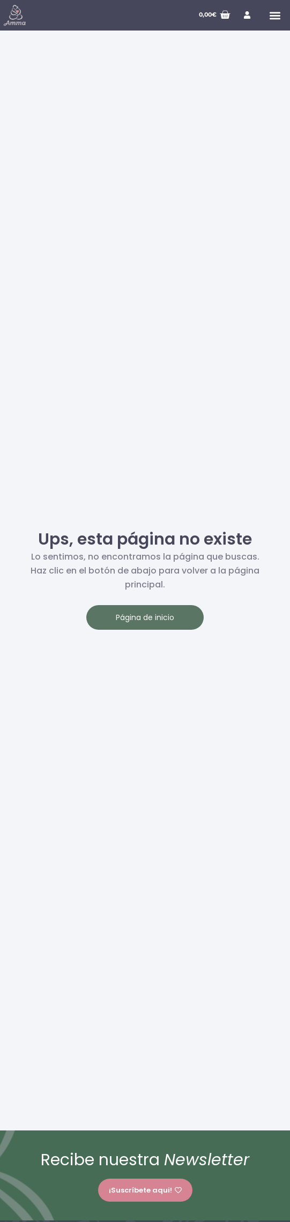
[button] (275, 15)
